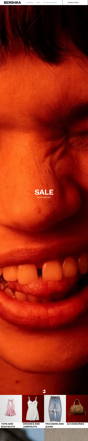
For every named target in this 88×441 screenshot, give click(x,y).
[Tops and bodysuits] (11, 411)
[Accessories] (77, 410)
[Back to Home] (12, 2)
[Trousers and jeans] (55, 411)
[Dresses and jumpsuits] (33, 411)
